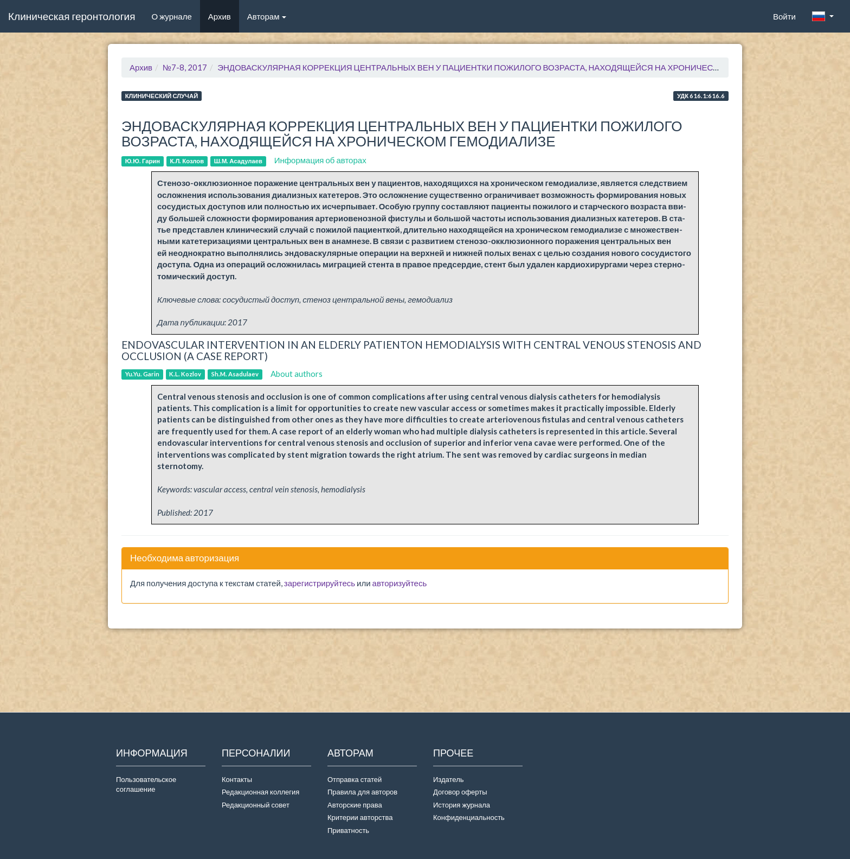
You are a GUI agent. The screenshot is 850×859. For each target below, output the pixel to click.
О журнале (175, 15)
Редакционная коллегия (260, 791)
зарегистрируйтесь (319, 583)
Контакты (237, 779)
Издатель (448, 779)
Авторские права (354, 804)
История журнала (461, 804)
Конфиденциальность (469, 817)
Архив (219, 16)
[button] (823, 16)
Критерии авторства (359, 817)
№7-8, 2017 (185, 67)
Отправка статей (354, 779)
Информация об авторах (320, 160)
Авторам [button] (267, 16)
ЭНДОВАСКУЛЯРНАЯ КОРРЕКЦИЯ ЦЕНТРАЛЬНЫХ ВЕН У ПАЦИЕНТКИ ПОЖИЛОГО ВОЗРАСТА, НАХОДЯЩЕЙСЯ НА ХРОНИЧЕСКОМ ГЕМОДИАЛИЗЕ (505, 67)
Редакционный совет (255, 804)
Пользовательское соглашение (146, 784)
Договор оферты (460, 791)
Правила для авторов (362, 791)
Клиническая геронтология (71, 16)
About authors (297, 374)
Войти (784, 16)
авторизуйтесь (399, 583)
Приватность (349, 830)
